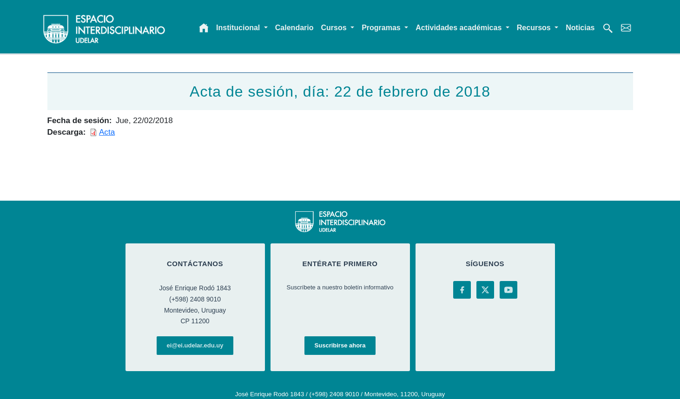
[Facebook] (462, 290)
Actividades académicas (459, 28)
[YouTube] (508, 290)
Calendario (294, 28)
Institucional (239, 28)
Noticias (580, 28)
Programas (382, 28)
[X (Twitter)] (485, 290)
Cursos (335, 28)
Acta (107, 132)
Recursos (535, 28)
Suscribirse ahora (340, 345)
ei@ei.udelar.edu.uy (195, 345)
